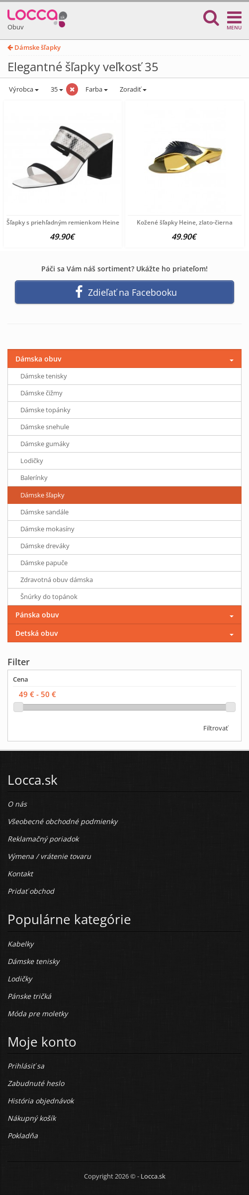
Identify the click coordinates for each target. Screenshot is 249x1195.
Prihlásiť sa (25, 1066)
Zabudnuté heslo (35, 1083)
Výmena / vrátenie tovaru (49, 856)
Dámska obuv (38, 358)
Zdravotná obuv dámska (56, 579)
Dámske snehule (44, 426)
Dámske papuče (44, 562)
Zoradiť (132, 89)
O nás (17, 804)
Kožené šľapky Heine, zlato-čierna (185, 222)
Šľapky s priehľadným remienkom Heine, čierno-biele (81, 222)
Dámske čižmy (41, 392)
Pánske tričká (29, 996)
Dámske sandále (44, 511)
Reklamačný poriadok (43, 838)
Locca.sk (153, 1176)
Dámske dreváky (45, 545)
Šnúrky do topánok (49, 596)
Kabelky (20, 944)
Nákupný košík (31, 1118)
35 (56, 89)
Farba (96, 89)
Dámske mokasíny (47, 528)
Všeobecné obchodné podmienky (62, 821)
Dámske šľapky (34, 47)
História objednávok (40, 1100)
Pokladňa (22, 1135)
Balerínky (34, 477)
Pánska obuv (37, 614)
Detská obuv (36, 633)
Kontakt (20, 873)
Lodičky (31, 460)
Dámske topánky (45, 409)
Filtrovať (215, 727)
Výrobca (23, 89)
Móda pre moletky (37, 1013)
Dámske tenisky (43, 375)
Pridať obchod (30, 891)
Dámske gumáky (45, 443)
